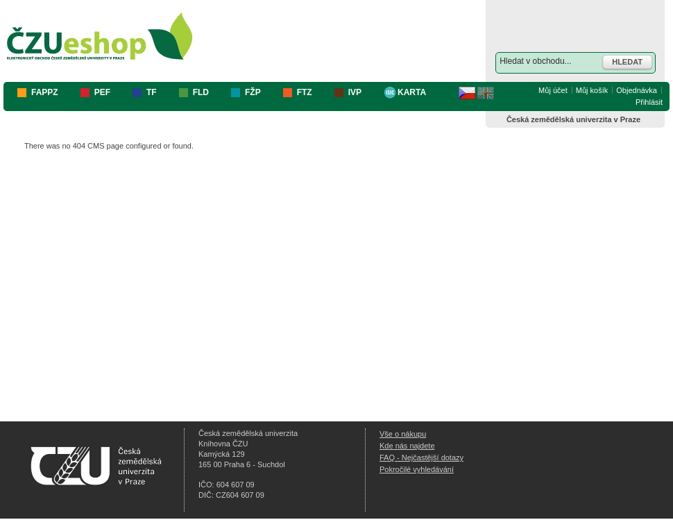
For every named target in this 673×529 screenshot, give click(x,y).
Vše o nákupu (403, 434)
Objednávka (636, 90)
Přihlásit (649, 102)
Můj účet (553, 90)
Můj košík (592, 90)
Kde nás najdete (407, 446)
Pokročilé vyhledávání (417, 469)
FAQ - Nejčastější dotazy (421, 457)
